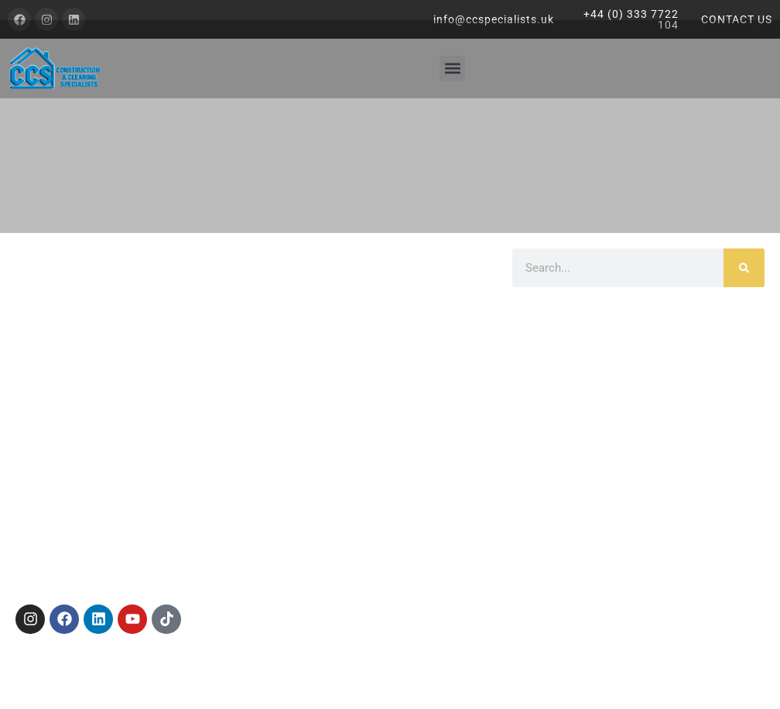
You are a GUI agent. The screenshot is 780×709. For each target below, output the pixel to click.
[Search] (744, 267)
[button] (452, 68)
